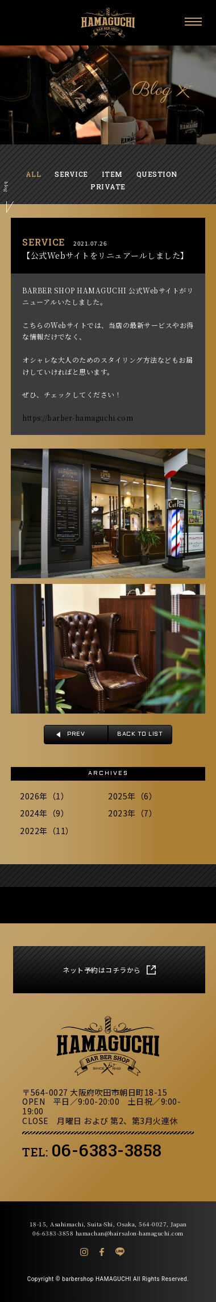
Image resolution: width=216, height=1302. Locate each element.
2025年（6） (132, 796)
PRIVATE (108, 186)
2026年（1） (44, 796)
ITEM (112, 174)
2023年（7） (132, 813)
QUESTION (156, 174)
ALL (33, 174)
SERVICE (71, 174)
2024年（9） (44, 813)
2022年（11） (47, 830)
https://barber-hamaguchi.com (77, 417)
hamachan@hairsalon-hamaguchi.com (130, 1233)
